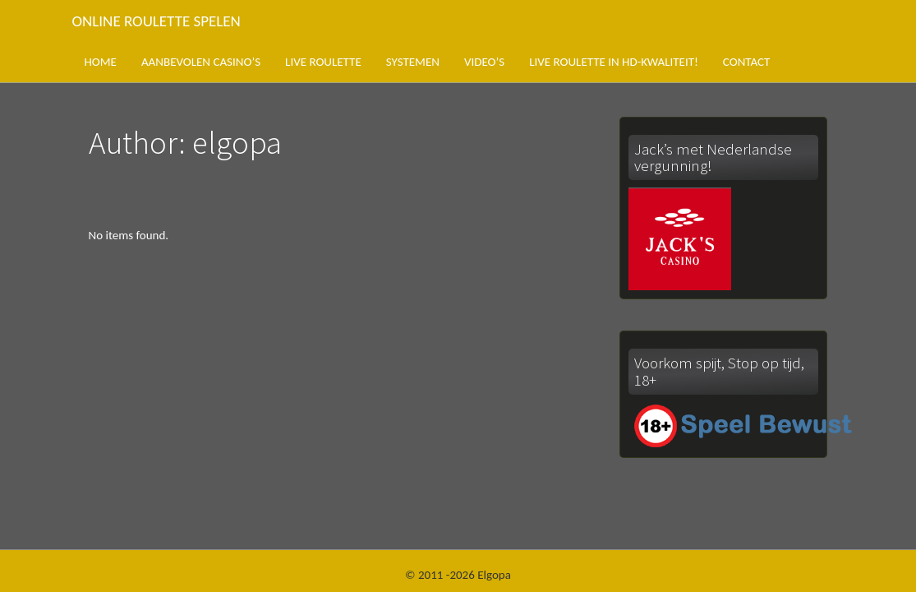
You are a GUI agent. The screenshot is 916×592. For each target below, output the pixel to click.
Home (101, 61)
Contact (747, 61)
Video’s (484, 61)
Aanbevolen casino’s (200, 61)
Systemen (413, 61)
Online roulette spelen (156, 21)
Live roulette (323, 61)
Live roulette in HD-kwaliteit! (613, 61)
